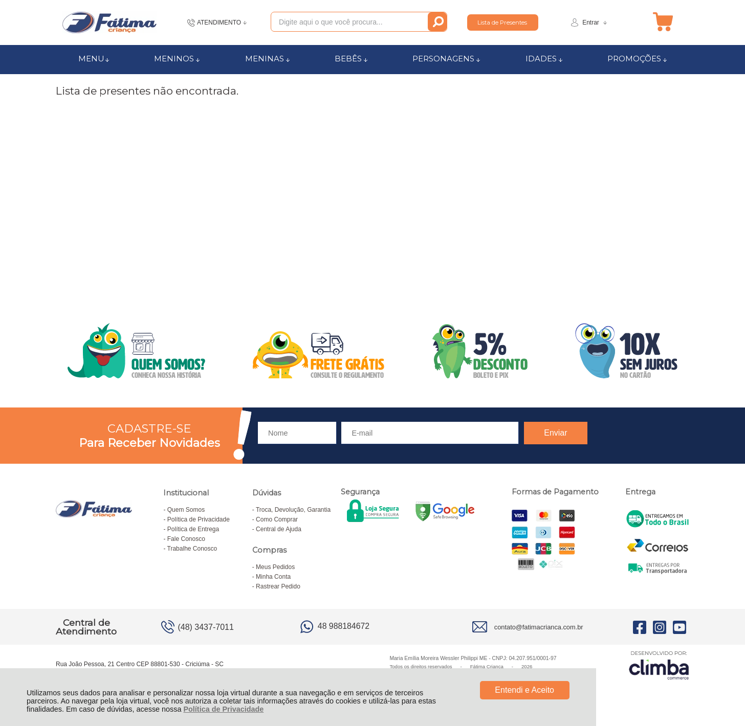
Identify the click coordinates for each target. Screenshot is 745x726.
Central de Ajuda (278, 529)
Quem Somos (186, 509)
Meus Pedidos (275, 567)
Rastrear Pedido (278, 586)
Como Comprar (277, 519)
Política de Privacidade (223, 709)
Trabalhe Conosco (192, 548)
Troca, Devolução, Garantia (293, 509)
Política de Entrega (193, 529)
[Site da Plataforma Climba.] (659, 665)
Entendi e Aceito (524, 690)
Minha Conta (273, 576)
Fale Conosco (186, 538)
